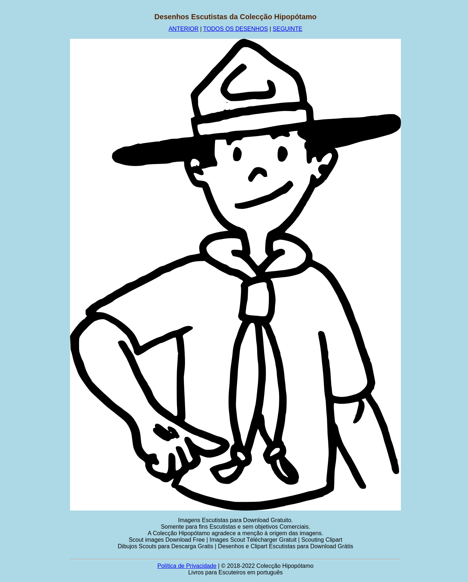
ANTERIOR (184, 29)
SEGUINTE (288, 29)
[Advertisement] (35, 121)
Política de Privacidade (187, 566)
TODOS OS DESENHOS (235, 29)
